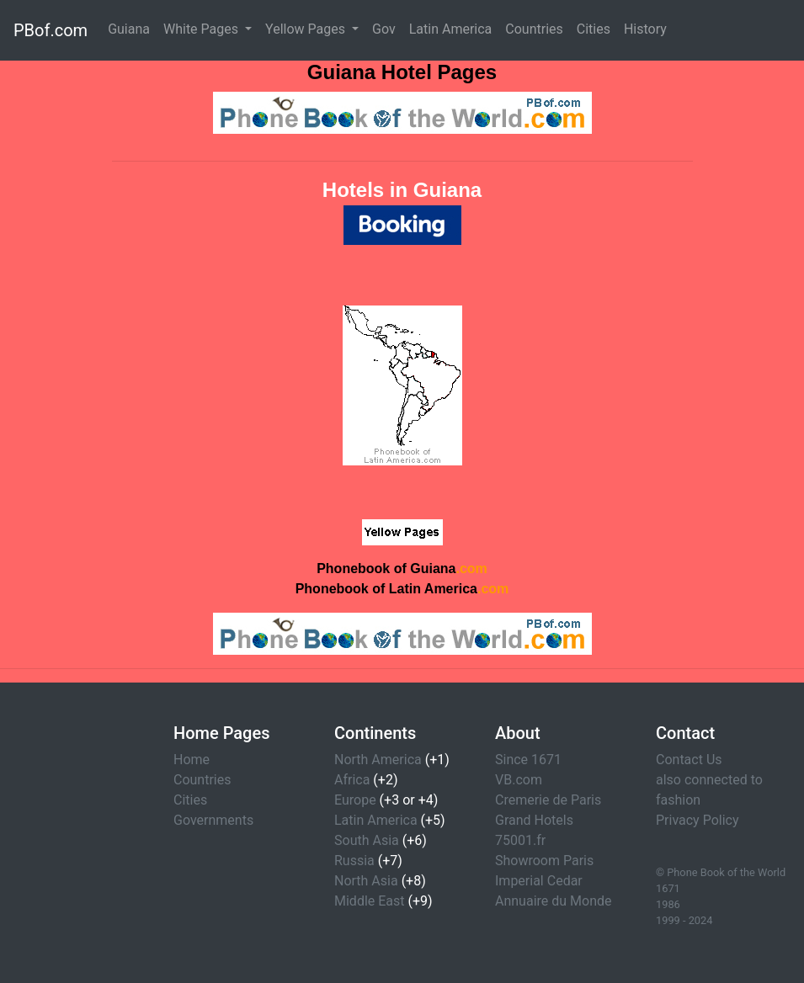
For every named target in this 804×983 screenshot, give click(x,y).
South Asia (366, 840)
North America (378, 760)
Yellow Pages (307, 29)
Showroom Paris (544, 861)
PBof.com (50, 30)
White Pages (202, 29)
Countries (533, 29)
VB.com (518, 780)
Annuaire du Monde (553, 901)
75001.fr (520, 840)
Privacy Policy (697, 820)
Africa (352, 780)
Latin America (451, 29)
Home (191, 760)
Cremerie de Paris (548, 800)
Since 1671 (528, 760)
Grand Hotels (534, 820)
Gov (384, 29)
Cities (593, 29)
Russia (354, 861)
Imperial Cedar (539, 881)
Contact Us (689, 760)
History (645, 29)
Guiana (129, 29)
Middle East (369, 901)
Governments (213, 820)
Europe (355, 800)
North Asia (366, 881)
